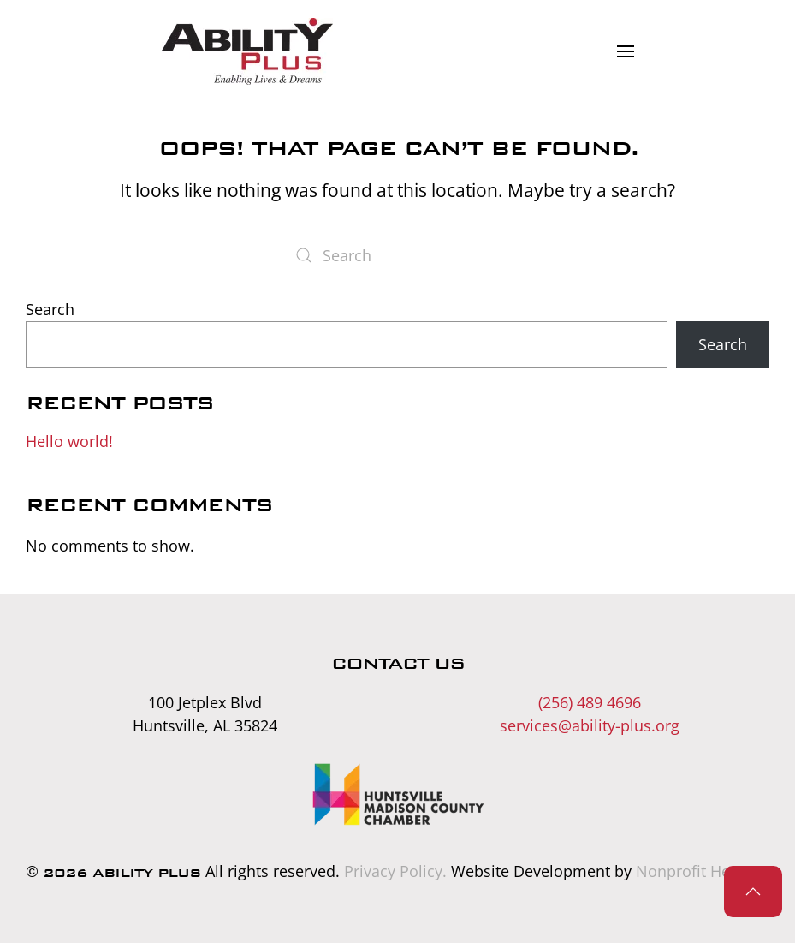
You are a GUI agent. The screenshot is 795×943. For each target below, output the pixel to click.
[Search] (398, 255)
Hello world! (69, 441)
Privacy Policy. (395, 871)
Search (50, 309)
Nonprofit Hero (690, 871)
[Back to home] (247, 51)
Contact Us (397, 663)
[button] (625, 51)
